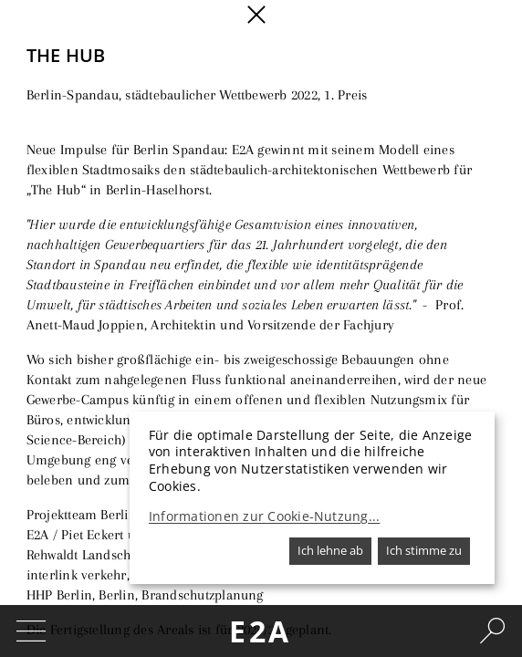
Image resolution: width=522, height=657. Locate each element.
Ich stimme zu (424, 550)
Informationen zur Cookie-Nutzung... (264, 516)
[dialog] (312, 498)
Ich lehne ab (330, 550)
